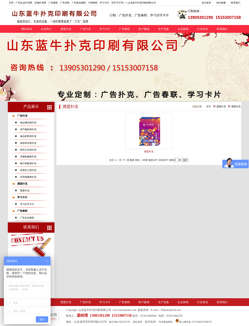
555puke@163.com (171, 310)
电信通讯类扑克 (28, 122)
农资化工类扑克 (28, 170)
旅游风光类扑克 (28, 143)
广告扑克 (85, 28)
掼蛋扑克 (65, 28)
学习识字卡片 (27, 204)
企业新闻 (183, 28)
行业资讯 (202, 28)
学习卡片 (104, 28)
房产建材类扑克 (28, 129)
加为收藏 (221, 2)
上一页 (118, 160)
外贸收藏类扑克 (28, 177)
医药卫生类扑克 (28, 149)
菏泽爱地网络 (166, 322)
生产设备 (163, 28)
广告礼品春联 (27, 217)
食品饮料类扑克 (28, 136)
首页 (208, 106)
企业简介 (46, 28)
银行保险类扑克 (28, 163)
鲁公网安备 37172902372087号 (193, 322)
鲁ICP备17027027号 (119, 322)
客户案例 (144, 28)
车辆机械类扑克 (28, 156)
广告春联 (124, 28)
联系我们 (235, 2)
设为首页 (206, 2)
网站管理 (137, 322)
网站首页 (26, 28)
